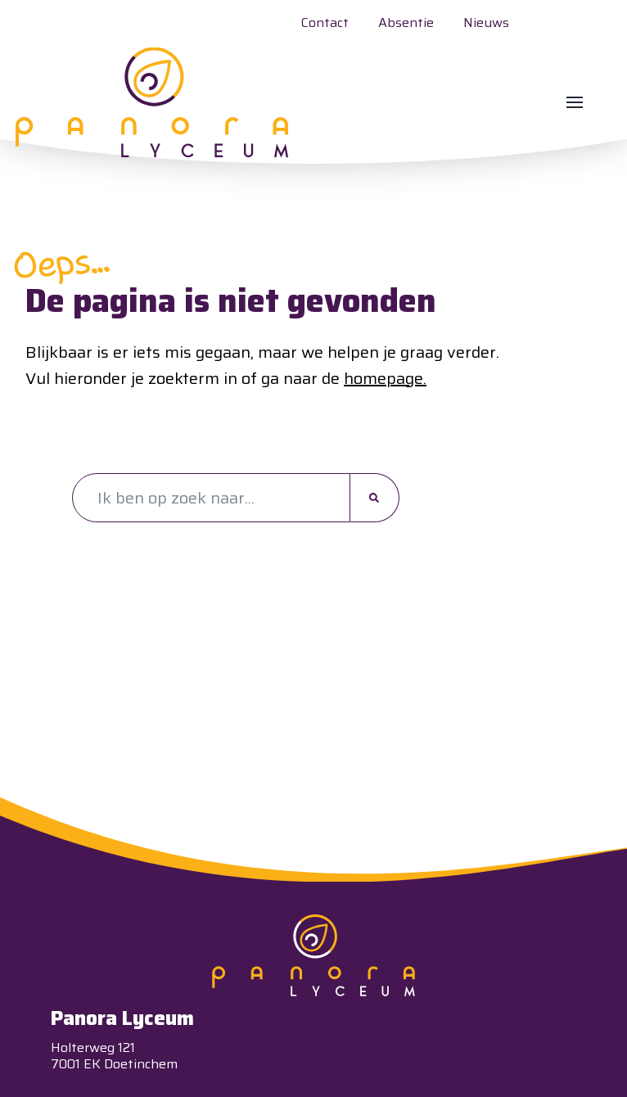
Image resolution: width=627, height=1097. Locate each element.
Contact (325, 22)
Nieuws (486, 22)
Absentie (406, 22)
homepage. (385, 377)
